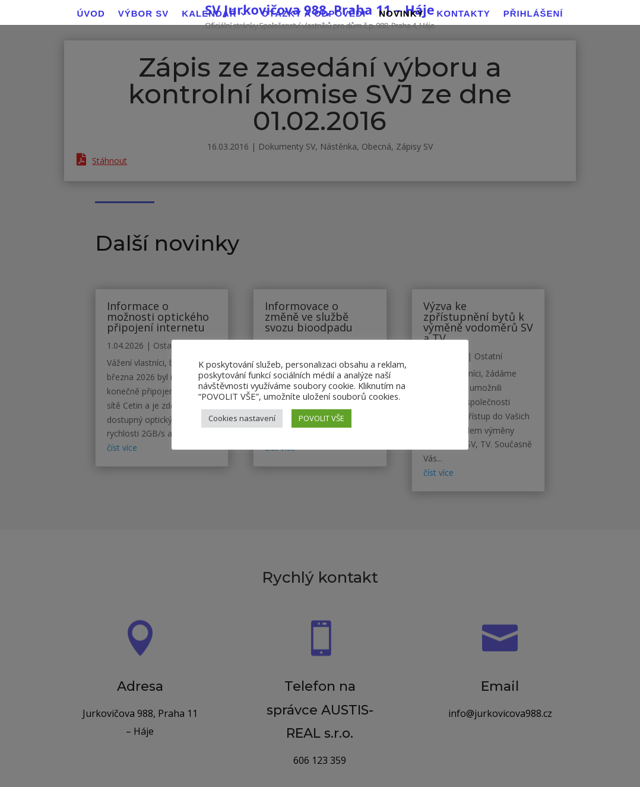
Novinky (401, 14)
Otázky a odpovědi (313, 14)
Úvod (90, 14)
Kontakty (463, 14)
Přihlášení (533, 14)
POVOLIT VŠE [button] (321, 418)
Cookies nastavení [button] (241, 418)
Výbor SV (143, 14)
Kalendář (209, 14)
